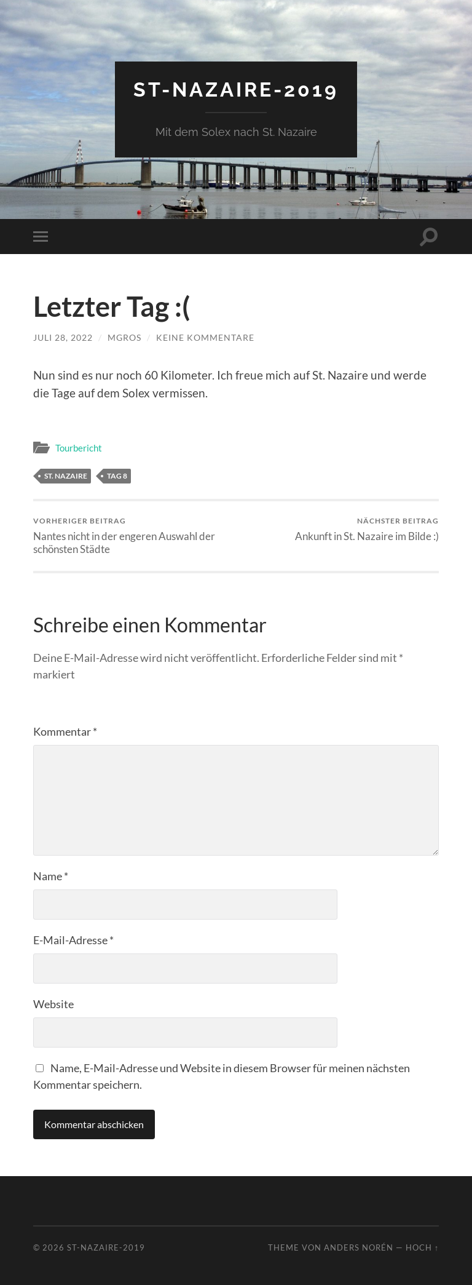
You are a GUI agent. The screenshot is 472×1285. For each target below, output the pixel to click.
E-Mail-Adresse (73, 940)
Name (50, 876)
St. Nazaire (65, 475)
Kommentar (65, 731)
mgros (124, 337)
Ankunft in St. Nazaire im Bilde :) (367, 529)
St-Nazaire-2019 (236, 89)
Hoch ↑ (422, 1247)
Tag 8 (117, 475)
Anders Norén (358, 1247)
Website (53, 1004)
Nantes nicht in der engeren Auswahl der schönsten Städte (132, 535)
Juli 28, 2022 (63, 337)
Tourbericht (78, 447)
